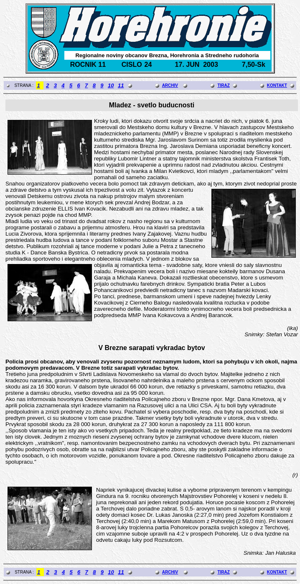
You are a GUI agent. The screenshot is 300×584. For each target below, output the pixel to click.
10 (111, 85)
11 (121, 85)
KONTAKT (277, 85)
